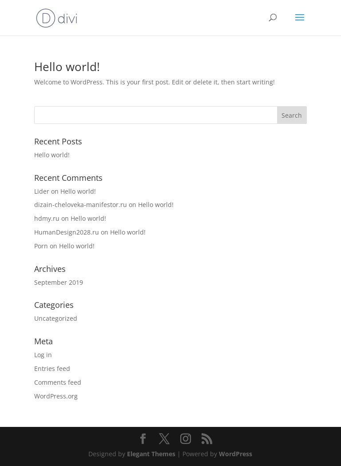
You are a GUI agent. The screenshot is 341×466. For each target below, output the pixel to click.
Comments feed (57, 382)
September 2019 (58, 282)
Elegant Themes (151, 454)
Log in (43, 354)
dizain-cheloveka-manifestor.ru (80, 204)
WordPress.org (56, 396)
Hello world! (67, 67)
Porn (41, 246)
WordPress (235, 454)
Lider (41, 191)
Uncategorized (55, 318)
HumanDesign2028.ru (66, 232)
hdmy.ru (46, 218)
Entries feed (52, 368)
